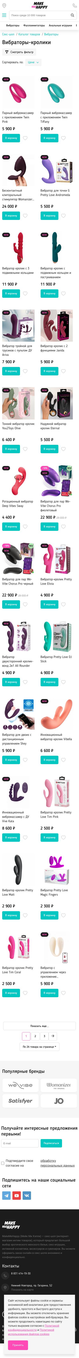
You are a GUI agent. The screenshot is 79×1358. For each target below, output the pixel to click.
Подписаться (51, 1143)
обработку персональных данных (58, 1163)
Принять (18, 1345)
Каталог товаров (29, 34)
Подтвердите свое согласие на (39, 1163)
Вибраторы (12, 25)
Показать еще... (39, 1026)
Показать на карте (22, 1289)
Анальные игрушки (60, 25)
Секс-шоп (8, 34)
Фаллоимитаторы (34, 25)
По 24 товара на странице (38, 1046)
